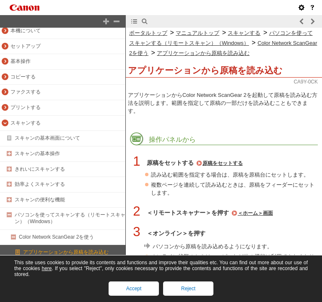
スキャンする (25, 123)
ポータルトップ (148, 33)
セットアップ (25, 46)
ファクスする (25, 92)
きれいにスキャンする (40, 169)
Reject (188, 289)
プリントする (25, 107)
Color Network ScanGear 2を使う (56, 237)
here (47, 268)
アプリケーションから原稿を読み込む (66, 252)
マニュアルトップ (197, 33)
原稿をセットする (223, 163)
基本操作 (20, 61)
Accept (134, 289)
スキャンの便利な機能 (40, 200)
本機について (25, 31)
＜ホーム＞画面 (255, 213)
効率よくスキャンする (40, 184)
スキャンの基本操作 (37, 153)
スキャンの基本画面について (47, 138)
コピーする (23, 77)
